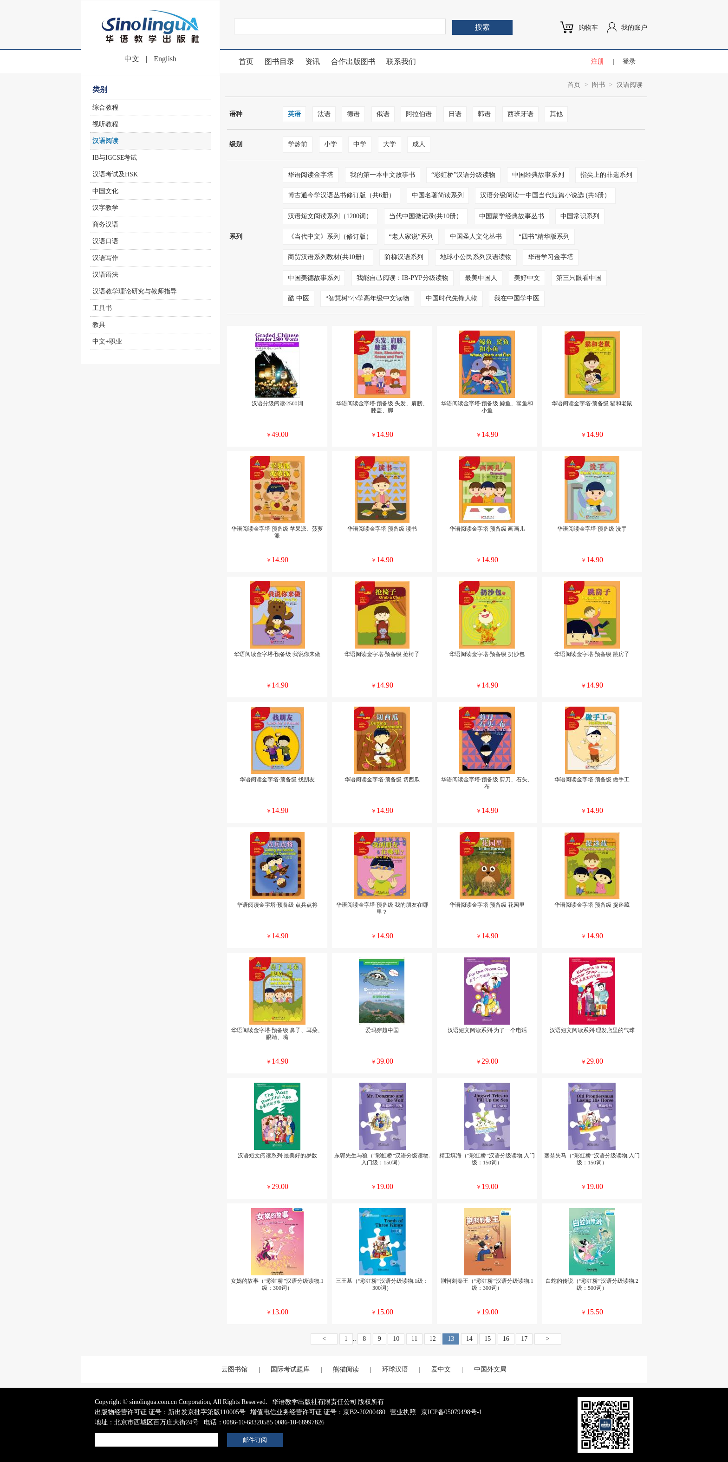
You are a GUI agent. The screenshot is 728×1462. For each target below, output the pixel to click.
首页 (246, 61)
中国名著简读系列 (438, 195)
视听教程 (105, 124)
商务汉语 (105, 224)
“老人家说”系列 (411, 236)
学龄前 (297, 144)
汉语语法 (105, 274)
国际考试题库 (290, 1369)
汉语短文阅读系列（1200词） (330, 216)
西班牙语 (520, 113)
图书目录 (279, 61)
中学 (359, 144)
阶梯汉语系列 (403, 256)
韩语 (484, 113)
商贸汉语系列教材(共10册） (328, 256)
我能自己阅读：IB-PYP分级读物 (402, 277)
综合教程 (105, 107)
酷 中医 (298, 298)
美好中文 (527, 277)
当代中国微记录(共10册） (426, 216)
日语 (455, 113)
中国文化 (105, 191)
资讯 (312, 61)
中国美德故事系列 (314, 277)
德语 (353, 113)
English (165, 59)
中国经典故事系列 (538, 174)
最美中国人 (481, 277)
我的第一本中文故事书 (382, 174)
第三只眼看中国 (579, 277)
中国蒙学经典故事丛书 (511, 216)
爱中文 (441, 1369)
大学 (389, 144)
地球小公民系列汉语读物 (476, 256)
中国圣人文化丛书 (476, 236)
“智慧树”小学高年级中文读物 (367, 298)
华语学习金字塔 (550, 256)
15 (487, 1338)
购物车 (588, 27)
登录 (629, 61)
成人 (418, 144)
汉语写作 (105, 257)
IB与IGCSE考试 (114, 157)
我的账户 (634, 27)
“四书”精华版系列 (544, 236)
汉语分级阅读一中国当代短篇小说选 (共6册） (545, 195)
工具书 (102, 308)
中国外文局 (490, 1369)
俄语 (383, 113)
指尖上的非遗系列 (606, 174)
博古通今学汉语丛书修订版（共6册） (341, 195)
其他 (556, 113)
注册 (597, 61)
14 (469, 1338)
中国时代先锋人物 (452, 298)
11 (414, 1338)
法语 (324, 113)
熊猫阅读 (346, 1369)
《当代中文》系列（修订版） (330, 236)
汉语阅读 (105, 140)
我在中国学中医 (517, 298)
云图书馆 (234, 1369)
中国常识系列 (579, 216)
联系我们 (401, 61)
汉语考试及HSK (115, 174)
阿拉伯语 (419, 113)
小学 (330, 144)
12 (432, 1338)
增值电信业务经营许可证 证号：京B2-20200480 (317, 1412)
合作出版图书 (353, 61)
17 (524, 1338)
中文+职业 (107, 341)
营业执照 (403, 1412)
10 (396, 1338)
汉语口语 (105, 241)
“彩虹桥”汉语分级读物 (463, 174)
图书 (598, 84)
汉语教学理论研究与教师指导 (134, 291)
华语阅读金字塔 (310, 174)
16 (506, 1338)
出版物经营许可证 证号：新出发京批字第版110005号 (170, 1412)
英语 (294, 113)
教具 (98, 324)
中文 (131, 59)
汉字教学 (105, 207)
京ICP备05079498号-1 (451, 1412)
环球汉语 (395, 1369)
